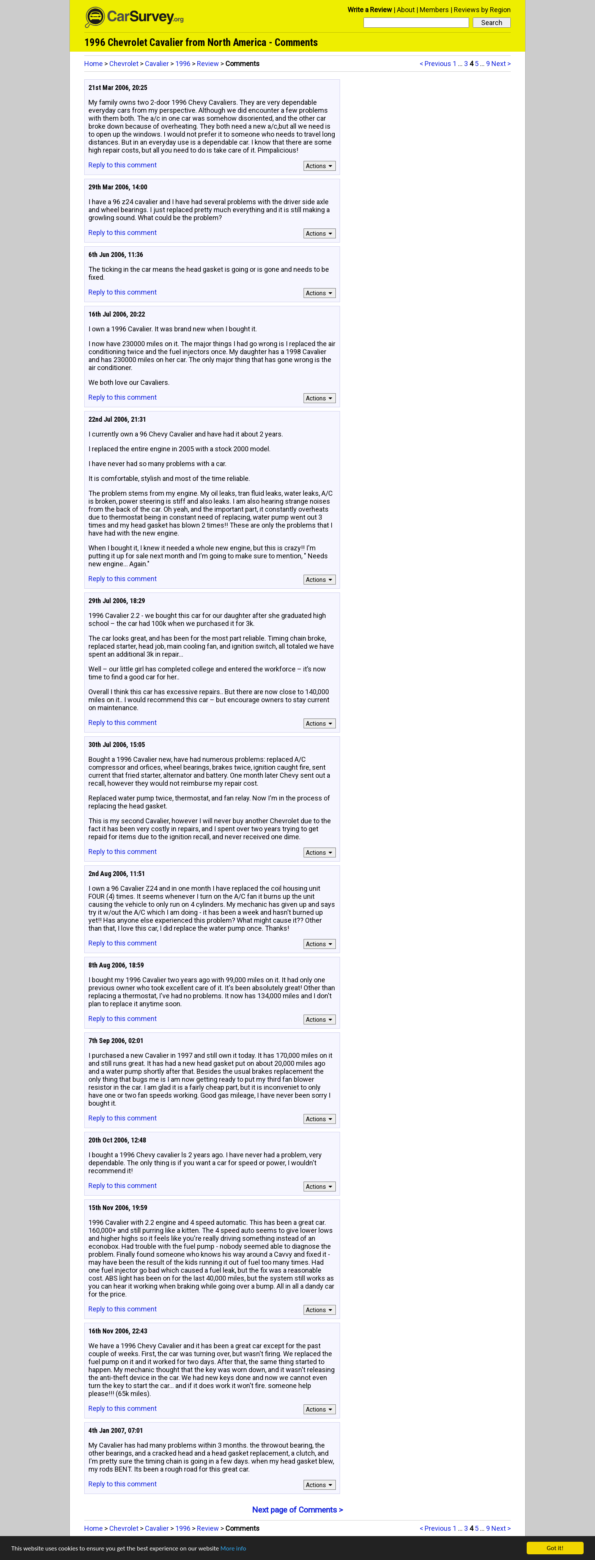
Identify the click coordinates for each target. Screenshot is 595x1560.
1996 (182, 64)
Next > (501, 64)
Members (434, 10)
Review (208, 64)
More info (233, 1548)
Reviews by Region (482, 10)
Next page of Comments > (297, 1509)
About (406, 10)
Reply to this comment (122, 165)
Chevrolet (124, 64)
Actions (320, 166)
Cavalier (157, 64)
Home (93, 64)
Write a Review (370, 10)
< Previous (435, 64)
